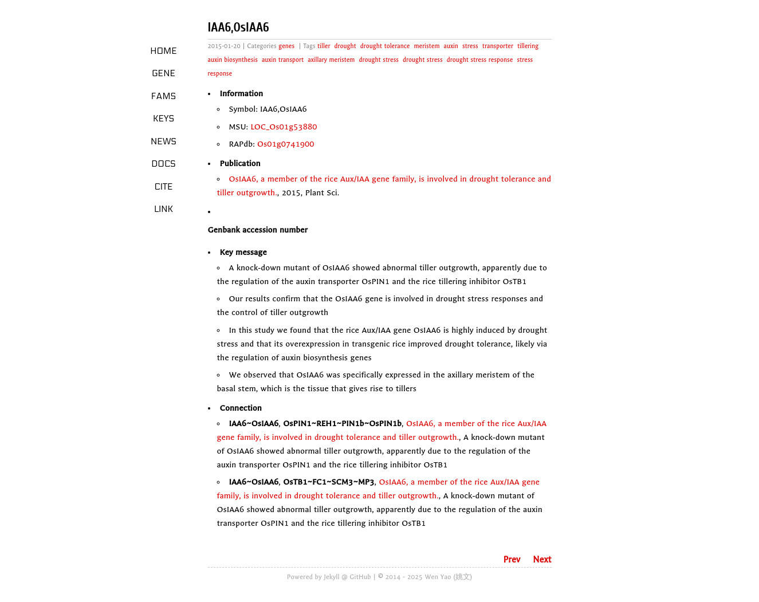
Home (163, 51)
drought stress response (480, 60)
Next (542, 559)
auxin (451, 46)
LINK (163, 209)
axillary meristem (331, 60)
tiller (323, 46)
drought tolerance (385, 46)
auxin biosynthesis (233, 60)
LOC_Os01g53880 (283, 127)
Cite (163, 187)
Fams (163, 96)
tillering (527, 46)
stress (470, 46)
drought (345, 46)
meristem (426, 46)
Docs (163, 164)
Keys (163, 118)
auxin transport (283, 60)
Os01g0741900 (285, 144)
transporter (497, 46)
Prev (511, 559)
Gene (163, 73)
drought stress (379, 60)
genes (286, 46)
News (163, 141)
